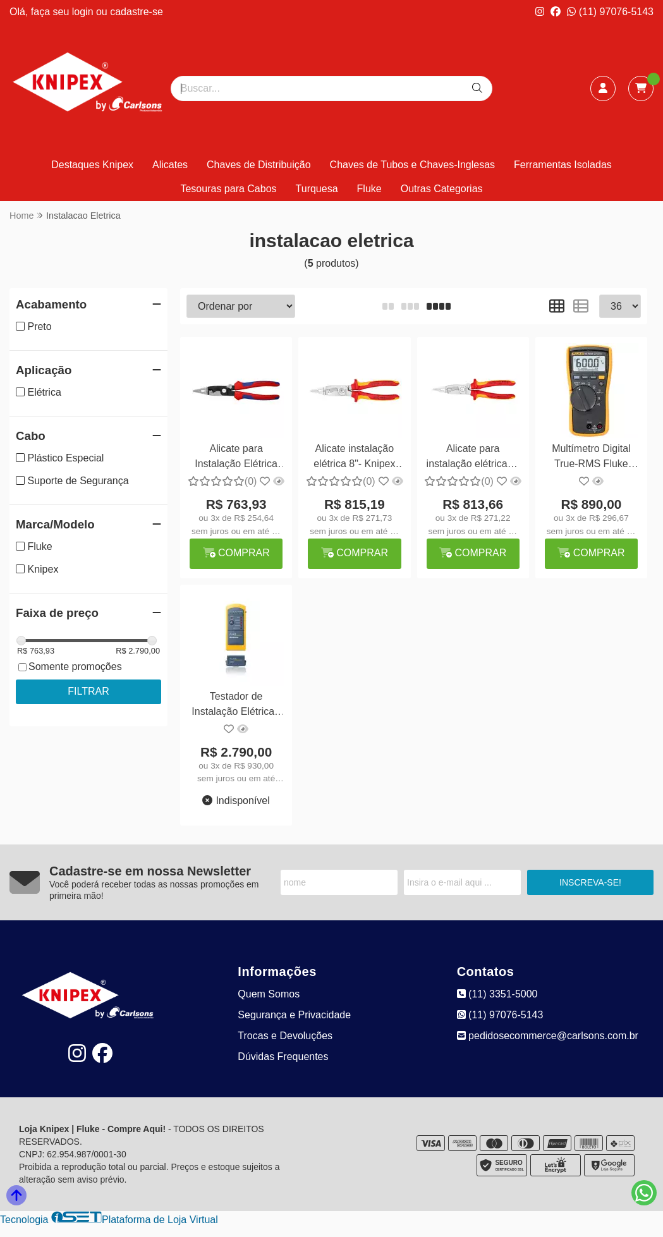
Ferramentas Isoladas (563, 164)
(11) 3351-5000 (497, 994)
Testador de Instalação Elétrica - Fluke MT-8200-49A (236, 706)
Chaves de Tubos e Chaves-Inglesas (412, 164)
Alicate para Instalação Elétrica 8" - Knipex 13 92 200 (236, 458)
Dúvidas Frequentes (283, 1056)
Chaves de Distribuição (259, 164)
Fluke (369, 188)
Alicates (170, 164)
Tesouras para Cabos (228, 188)
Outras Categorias (442, 188)
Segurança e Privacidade (294, 1014)
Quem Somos (269, 994)
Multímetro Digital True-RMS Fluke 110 (591, 458)
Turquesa (317, 188)
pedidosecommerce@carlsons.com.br (547, 1035)
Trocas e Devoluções (285, 1035)
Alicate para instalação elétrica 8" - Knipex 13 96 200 (473, 458)
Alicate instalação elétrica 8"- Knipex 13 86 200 (354, 458)
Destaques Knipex (92, 164)
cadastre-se (136, 11)
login (84, 11)
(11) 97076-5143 (610, 11)
